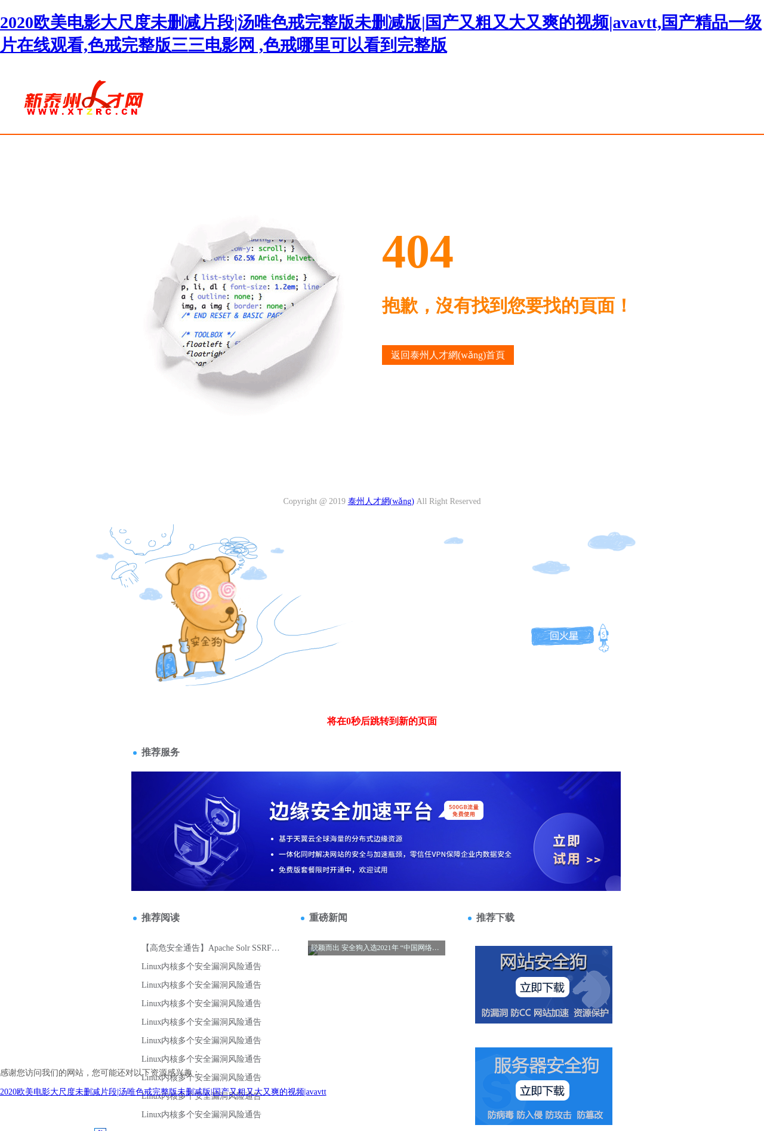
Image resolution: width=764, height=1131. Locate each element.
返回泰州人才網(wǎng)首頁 (448, 355)
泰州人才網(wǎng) (381, 501)
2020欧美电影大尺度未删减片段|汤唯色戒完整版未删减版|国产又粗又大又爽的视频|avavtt (163, 1091)
